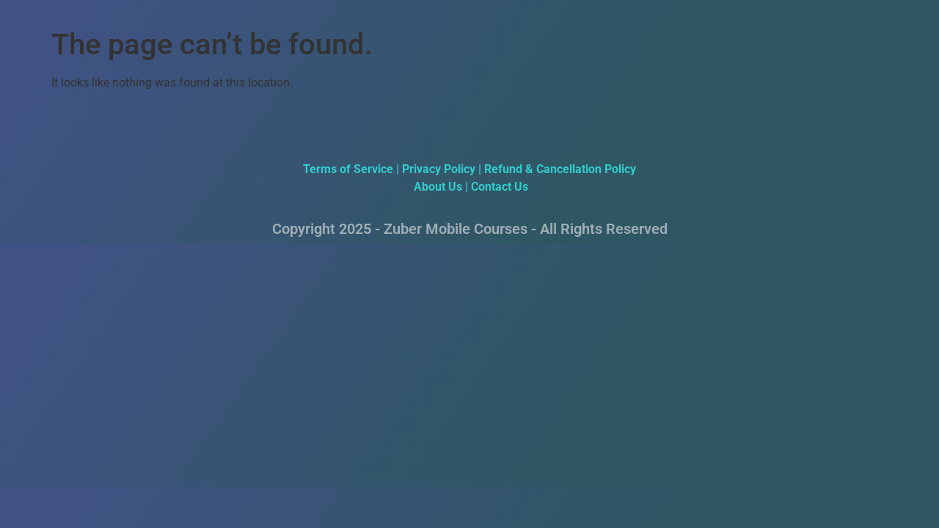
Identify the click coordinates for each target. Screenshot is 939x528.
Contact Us (499, 187)
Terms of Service (348, 169)
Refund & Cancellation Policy (560, 169)
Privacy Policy (438, 169)
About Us (436, 187)
